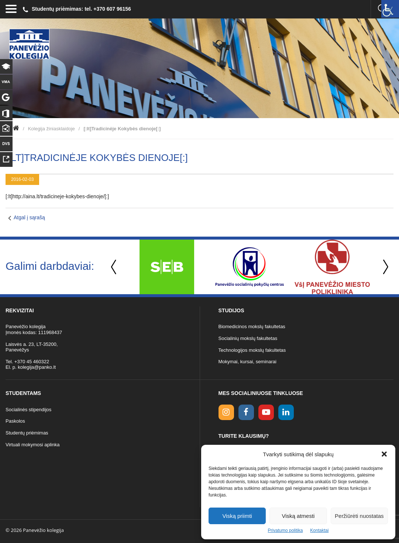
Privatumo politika (285, 530)
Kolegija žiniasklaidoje (51, 128)
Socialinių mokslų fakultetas (248, 338)
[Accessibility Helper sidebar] (390, 9)
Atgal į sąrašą (29, 217)
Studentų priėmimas (27, 433)
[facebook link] (246, 412)
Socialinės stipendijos (28, 409)
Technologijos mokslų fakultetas (252, 350)
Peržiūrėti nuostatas (359, 516)
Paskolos (15, 421)
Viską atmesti (298, 516)
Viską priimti (237, 516)
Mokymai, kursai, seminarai (248, 361)
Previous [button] (114, 267)
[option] (166, 267)
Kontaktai (319, 530)
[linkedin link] (286, 412)
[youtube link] (266, 412)
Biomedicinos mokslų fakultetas (252, 326)
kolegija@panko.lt (37, 367)
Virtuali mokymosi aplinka (32, 444)
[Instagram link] (226, 412)
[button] (384, 454)
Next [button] (384, 267)
